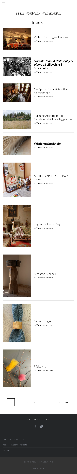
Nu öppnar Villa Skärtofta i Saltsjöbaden (51, 90)
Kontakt (6, 450)
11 (58, 402)
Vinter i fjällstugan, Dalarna (51, 37)
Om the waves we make (13, 439)
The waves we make (44, 41)
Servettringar (42, 321)
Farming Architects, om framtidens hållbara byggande (53, 117)
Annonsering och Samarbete (15, 444)
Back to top (38, 469)
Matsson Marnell (45, 274)
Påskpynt (40, 366)
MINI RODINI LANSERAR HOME (51, 177)
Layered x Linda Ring (47, 224)
